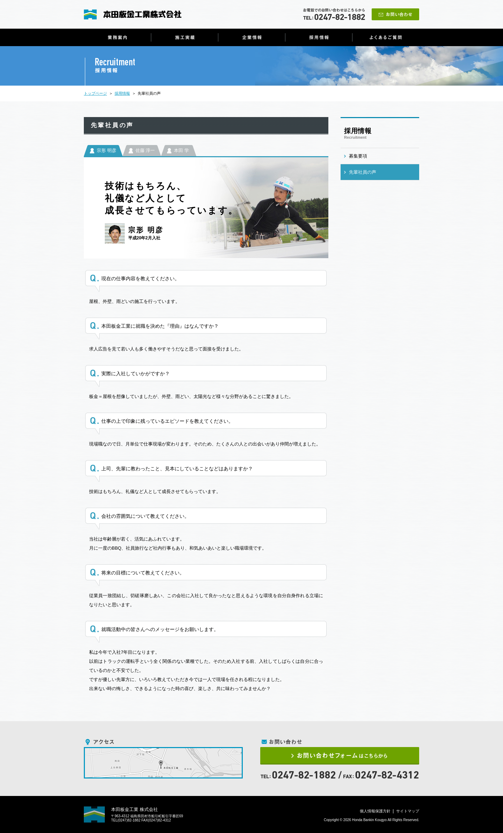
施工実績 (184, 37)
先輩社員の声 (362, 172)
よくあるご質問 (385, 37)
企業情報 (251, 37)
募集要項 (358, 156)
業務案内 (117, 37)
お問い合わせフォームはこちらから (339, 756)
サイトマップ (407, 811)
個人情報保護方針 (375, 811)
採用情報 (318, 37)
